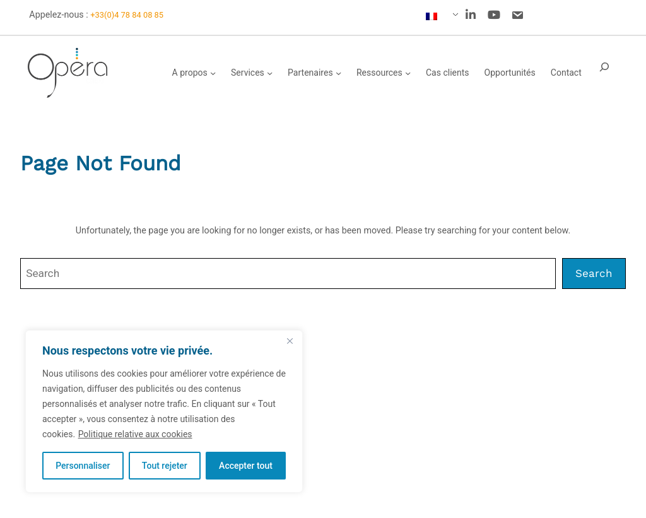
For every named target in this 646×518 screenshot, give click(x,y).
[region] (164, 411)
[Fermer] (289, 340)
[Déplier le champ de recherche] (604, 72)
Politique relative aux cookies (135, 434)
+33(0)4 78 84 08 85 (126, 15)
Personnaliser (83, 466)
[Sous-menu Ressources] (408, 73)
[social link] (470, 15)
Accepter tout (246, 466)
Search (594, 273)
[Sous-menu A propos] (213, 73)
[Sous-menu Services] (270, 73)
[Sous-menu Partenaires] (338, 73)
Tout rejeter (164, 466)
